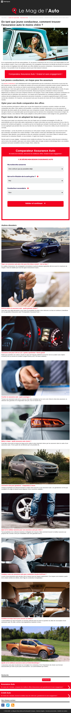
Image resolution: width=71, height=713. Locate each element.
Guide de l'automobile (13, 17)
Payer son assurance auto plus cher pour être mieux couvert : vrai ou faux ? (24, 264)
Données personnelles (51, 711)
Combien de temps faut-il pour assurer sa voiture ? (17, 618)
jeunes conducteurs (9, 83)
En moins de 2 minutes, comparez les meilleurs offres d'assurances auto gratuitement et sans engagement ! (32, 687)
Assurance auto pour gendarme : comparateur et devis (18, 485)
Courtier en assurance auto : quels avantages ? (16, 397)
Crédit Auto (6, 693)
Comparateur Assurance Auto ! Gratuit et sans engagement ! (35, 74)
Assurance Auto (24, 17)
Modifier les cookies (62, 711)
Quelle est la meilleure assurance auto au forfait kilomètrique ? (20, 663)
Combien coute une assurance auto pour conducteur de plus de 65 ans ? (23, 574)
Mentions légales (40, 711)
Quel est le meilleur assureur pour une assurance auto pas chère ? (22, 530)
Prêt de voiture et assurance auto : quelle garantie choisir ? (19, 308)
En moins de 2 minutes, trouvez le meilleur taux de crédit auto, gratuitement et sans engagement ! (29, 695)
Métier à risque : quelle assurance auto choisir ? (16, 441)
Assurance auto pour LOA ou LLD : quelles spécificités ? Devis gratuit (23, 352)
